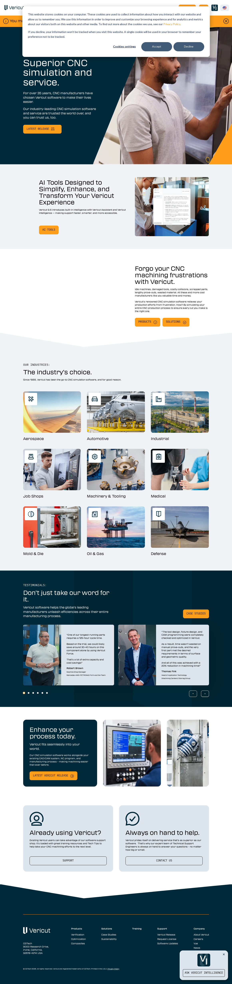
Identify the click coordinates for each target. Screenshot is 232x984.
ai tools (48, 229)
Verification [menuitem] (77, 934)
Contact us (164, 860)
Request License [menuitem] (166, 938)
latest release (38, 129)
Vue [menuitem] (196, 943)
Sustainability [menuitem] (108, 938)
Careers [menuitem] (198, 938)
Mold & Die (33, 553)
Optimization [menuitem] (78, 938)
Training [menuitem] (137, 928)
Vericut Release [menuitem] (166, 934)
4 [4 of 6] (38, 693)
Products (144, 321)
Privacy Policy (171, 24)
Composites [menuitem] (78, 943)
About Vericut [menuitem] (201, 934)
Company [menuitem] (199, 928)
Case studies (196, 613)
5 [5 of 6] (42, 693)
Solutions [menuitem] (106, 928)
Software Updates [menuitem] (167, 943)
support (68, 860)
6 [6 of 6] (47, 693)
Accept (156, 46)
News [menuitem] (197, 947)
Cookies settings (124, 46)
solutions (173, 321)
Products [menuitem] (76, 928)
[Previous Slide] (193, 694)
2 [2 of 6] (28, 693)
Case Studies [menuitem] (108, 934)
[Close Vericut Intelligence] (224, 954)
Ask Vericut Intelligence (204, 972)
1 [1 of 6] (24, 693)
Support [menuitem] (162, 928)
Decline (188, 46)
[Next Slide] (205, 694)
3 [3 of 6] (33, 693)
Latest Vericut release (50, 775)
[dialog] (116, 31)
